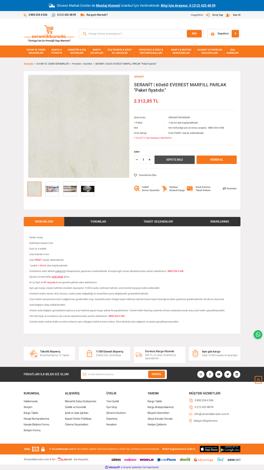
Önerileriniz (219, 221)
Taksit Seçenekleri (158, 221)
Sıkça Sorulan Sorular (160, 418)
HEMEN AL (216, 159)
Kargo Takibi (31, 412)
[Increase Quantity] (149, 160)
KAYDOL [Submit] (157, 374)
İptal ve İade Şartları (76, 412)
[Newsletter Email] (124, 374)
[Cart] (223, 33)
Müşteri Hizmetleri (158, 412)
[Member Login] (215, 15)
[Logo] (49, 33)
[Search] (141, 33)
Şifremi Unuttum (116, 412)
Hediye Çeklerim (157, 424)
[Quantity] (143, 160)
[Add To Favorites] (145, 175)
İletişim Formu (32, 430)
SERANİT (139, 76)
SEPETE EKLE (174, 159)
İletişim (28, 407)
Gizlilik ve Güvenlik (75, 407)
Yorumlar (98, 221)
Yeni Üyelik (112, 401)
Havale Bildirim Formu (36, 424)
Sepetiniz (112, 418)
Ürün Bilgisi (44, 221)
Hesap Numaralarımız (36, 418)
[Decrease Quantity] (137, 160)
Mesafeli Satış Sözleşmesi (80, 401)
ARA (194, 33)
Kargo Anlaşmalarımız (161, 407)
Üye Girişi (111, 407)
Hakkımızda (31, 401)
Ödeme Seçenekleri (76, 424)
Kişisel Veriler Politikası (78, 418)
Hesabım (111, 424)
